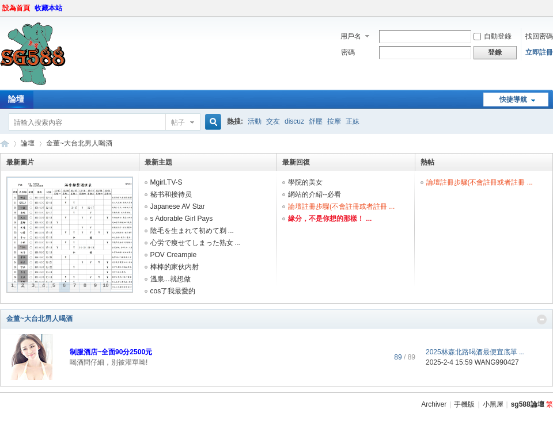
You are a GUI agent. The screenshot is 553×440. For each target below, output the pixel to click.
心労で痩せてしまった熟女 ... (195, 243)
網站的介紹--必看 (314, 194)
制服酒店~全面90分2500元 (111, 352)
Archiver (433, 404)
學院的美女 (305, 182)
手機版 (464, 404)
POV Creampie (173, 255)
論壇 (28, 143)
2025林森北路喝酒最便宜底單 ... (475, 352)
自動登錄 (493, 36)
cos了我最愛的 (173, 291)
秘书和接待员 (171, 194)
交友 (273, 121)
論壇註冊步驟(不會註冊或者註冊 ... (341, 206)
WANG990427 (497, 362)
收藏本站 (48, 8)
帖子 (178, 122)
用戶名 (350, 36)
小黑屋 (493, 404)
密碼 (348, 52)
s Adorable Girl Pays (181, 219)
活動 (255, 121)
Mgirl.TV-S (166, 182)
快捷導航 (513, 99)
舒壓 (316, 121)
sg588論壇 (4, 143)
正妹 (352, 121)
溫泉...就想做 (170, 279)
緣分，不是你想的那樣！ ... (330, 219)
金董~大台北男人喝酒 (39, 319)
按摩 (334, 121)
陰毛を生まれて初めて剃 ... (192, 231)
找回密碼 (539, 36)
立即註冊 (539, 52)
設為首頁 (16, 8)
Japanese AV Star (177, 206)
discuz (294, 121)
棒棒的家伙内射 (174, 267)
